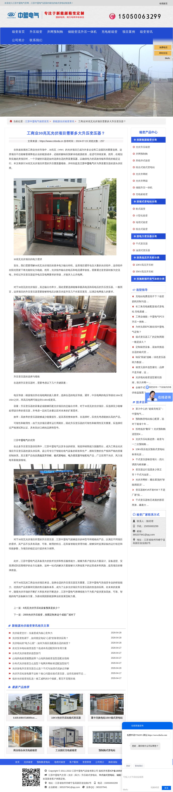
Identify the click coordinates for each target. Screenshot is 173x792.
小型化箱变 (142, 215)
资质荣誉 (86, 762)
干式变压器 (142, 243)
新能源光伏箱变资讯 (63, 121)
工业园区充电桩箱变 (66, 750)
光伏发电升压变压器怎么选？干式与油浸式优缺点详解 (40, 668)
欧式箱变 (140, 208)
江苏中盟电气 (87, 163)
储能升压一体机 (144, 187)
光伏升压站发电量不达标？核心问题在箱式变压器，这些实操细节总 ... (49, 673)
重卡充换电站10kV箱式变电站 (107, 717)
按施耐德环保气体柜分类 (151, 278)
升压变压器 (72, 159)
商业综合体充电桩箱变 (25, 750)
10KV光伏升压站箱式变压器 (66, 717)
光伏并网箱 (142, 180)
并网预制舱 (55, 31)
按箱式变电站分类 (147, 201)
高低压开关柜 (44, 455)
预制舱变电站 (43, 762)
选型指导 (142, 289)
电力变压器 (74, 455)
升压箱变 (36, 31)
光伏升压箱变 (143, 147)
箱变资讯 (146, 31)
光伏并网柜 (142, 174)
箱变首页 (18, 31)
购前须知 (112, 762)
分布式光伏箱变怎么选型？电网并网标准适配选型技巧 (40, 663)
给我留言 (163, 3)
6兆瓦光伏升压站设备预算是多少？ (41, 608)
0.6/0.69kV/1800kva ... (25, 717)
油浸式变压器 (143, 250)
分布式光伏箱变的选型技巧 (26, 653)
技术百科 (142, 402)
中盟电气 (23, 440)
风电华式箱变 (143, 160)
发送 (166, 788)
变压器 (57, 163)
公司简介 (18, 40)
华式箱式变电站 (106, 775)
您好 (128, 766)
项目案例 (128, 31)
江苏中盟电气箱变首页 (37, 121)
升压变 (102, 163)
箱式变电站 (60, 455)
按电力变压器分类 (147, 236)
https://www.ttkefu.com (157, 735)
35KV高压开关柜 (144, 271)
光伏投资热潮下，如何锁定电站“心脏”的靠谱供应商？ (40, 638)
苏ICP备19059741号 (118, 771)
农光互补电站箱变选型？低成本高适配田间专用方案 (39, 648)
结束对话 (155, 787)
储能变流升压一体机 (82, 31)
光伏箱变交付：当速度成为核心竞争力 (32, 633)
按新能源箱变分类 (147, 139)
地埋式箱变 (142, 222)
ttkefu (167, 58)
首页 (17, 762)
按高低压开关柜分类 (148, 257)
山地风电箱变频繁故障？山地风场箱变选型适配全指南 (40, 658)
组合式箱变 (142, 229)
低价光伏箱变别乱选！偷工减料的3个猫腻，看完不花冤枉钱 (43, 678)
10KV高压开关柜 (144, 264)
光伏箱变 (28, 762)
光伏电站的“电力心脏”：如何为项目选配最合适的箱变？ (41, 643)
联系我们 (36, 40)
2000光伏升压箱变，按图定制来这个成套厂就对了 (49, 614)
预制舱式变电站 (107, 750)
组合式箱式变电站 (145, 167)
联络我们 (139, 766)
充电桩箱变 (110, 31)
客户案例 (73, 762)
